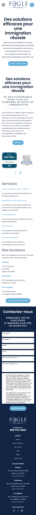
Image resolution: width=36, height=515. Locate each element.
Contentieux (9, 215)
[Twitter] (18, 511)
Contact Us (18, 458)
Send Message (18, 408)
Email (4, 351)
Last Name (6, 339)
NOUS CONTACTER (18, 64)
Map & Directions (18, 476)
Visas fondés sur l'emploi (16, 189)
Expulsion (7, 226)
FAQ (18, 451)
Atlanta (5, 262)
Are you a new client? (10, 358)
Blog (17, 455)
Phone (5, 345)
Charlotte (6, 276)
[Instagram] (22, 511)
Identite (18, 143)
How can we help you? (10, 364)
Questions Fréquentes (18, 301)
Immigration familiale (14, 200)
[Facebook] (14, 511)
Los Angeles (7, 287)
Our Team (18, 447)
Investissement (10, 238)
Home (18, 439)
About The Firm (18, 443)
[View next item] (20, 173)
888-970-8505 (18, 430)
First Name (6, 333)
